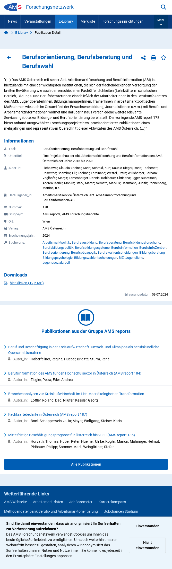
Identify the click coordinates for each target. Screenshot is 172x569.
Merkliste (88, 21)
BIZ (121, 258)
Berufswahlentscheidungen (118, 252)
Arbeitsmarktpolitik (56, 242)
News (12, 21)
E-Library (66, 21)
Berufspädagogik (83, 252)
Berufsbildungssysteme (92, 248)
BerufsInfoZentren (152, 248)
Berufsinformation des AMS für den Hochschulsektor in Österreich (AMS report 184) (74, 373)
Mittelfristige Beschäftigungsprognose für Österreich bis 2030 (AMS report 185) (71, 435)
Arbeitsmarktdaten (48, 502)
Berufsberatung (110, 242)
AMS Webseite (15, 502)
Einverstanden (147, 526)
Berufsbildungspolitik (57, 248)
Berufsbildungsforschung (141, 242)
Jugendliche (134, 258)
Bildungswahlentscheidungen (95, 258)
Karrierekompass (112, 502)
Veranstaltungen (37, 21)
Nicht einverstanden (147, 545)
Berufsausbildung (84, 242)
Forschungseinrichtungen (122, 21)
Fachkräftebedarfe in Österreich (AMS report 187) (47, 414)
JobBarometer (80, 502)
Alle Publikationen (86, 464)
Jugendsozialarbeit (56, 262)
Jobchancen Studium (121, 511)
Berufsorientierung (56, 252)
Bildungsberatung (152, 252)
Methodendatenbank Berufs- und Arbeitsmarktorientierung (51, 511)
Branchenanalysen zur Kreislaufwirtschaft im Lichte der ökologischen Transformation (76, 394)
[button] (161, 22)
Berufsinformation (124, 248)
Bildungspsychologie (57, 258)
